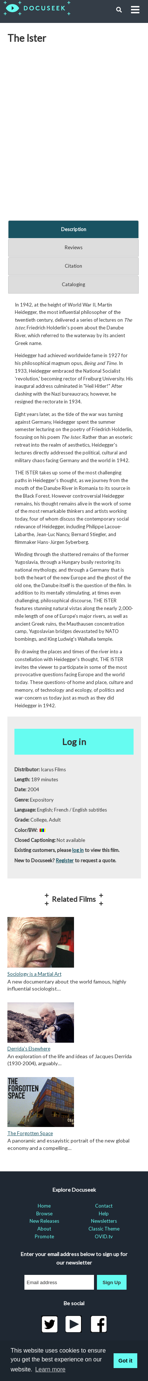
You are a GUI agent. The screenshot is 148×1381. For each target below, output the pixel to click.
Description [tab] (73, 229)
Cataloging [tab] (73, 284)
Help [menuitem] (104, 1213)
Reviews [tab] (74, 247)
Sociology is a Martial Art (34, 974)
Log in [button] (74, 741)
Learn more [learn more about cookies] (50, 1369)
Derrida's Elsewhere (28, 1049)
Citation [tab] (73, 266)
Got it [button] (125, 1361)
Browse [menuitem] (44, 1213)
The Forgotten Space (30, 1133)
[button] (119, 10)
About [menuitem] (44, 1229)
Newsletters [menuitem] (104, 1221)
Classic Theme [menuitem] (104, 1229)
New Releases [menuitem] (44, 1221)
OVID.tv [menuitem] (104, 1236)
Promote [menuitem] (44, 1236)
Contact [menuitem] (103, 1206)
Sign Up (111, 1282)
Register (65, 860)
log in (78, 850)
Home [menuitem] (44, 1206)
